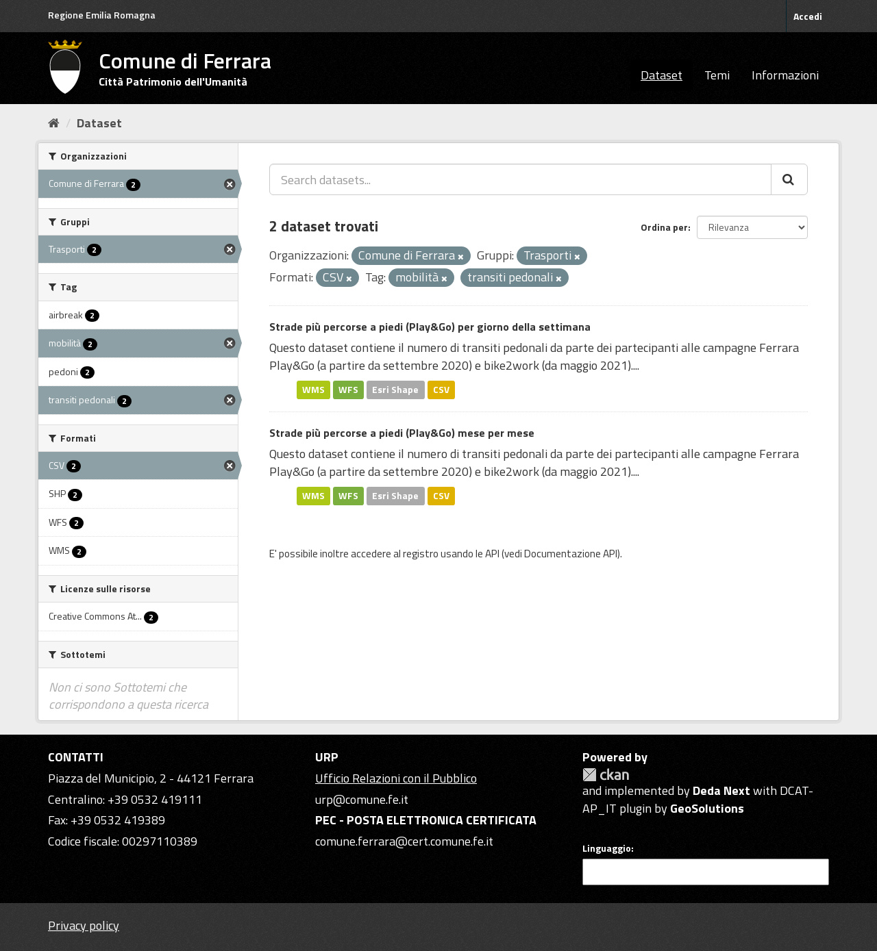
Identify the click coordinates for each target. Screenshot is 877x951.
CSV (441, 389)
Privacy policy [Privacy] (83, 925)
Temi (717, 75)
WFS (348, 389)
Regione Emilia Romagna (102, 15)
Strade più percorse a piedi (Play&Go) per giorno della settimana (430, 326)
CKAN (605, 775)
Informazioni (785, 75)
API (492, 553)
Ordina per (664, 227)
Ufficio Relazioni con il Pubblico (396, 778)
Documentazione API (570, 553)
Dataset (661, 75)
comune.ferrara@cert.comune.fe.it (404, 841)
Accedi (807, 16)
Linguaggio (606, 848)
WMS (313, 389)
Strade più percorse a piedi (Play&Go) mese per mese (401, 432)
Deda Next (721, 790)
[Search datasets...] (520, 179)
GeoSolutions (707, 808)
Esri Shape (395, 389)
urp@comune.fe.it (361, 799)
